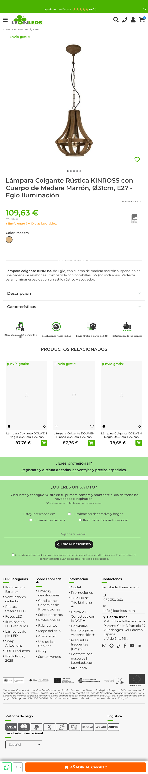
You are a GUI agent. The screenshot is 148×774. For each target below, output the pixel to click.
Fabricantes (47, 625)
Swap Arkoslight (13, 643)
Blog (42, 651)
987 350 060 (113, 600)
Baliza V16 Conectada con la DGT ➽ (83, 616)
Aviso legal (47, 636)
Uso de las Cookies (46, 644)
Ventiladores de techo (15, 599)
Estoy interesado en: (39, 514)
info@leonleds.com (119, 611)
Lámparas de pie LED (15, 634)
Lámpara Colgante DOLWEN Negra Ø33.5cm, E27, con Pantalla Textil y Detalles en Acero (26, 438)
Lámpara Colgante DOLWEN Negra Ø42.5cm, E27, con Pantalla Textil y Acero (121, 437)
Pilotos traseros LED (15, 609)
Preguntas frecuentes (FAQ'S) (79, 644)
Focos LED (13, 616)
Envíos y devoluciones (49, 593)
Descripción (74, 293)
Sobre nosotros (50, 615)
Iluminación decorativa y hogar (97, 514)
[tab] (74, 294)
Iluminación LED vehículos (16, 624)
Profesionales (49, 620)
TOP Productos (17, 651)
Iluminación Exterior (15, 589)
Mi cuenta (79, 668)
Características (74, 306)
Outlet (76, 587)
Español (25, 744)
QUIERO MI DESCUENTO (74, 544)
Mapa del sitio (49, 631)
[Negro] (9, 426)
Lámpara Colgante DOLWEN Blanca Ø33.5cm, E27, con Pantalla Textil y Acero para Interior (74, 438)
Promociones (82, 592)
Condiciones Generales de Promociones (49, 605)
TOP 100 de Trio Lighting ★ (81, 602)
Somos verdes (49, 657)
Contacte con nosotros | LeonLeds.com (83, 658)
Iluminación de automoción (105, 520)
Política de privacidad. (95, 558)
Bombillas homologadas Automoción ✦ (83, 630)
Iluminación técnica (50, 520)
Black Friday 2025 (15, 658)
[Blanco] (56, 426)
